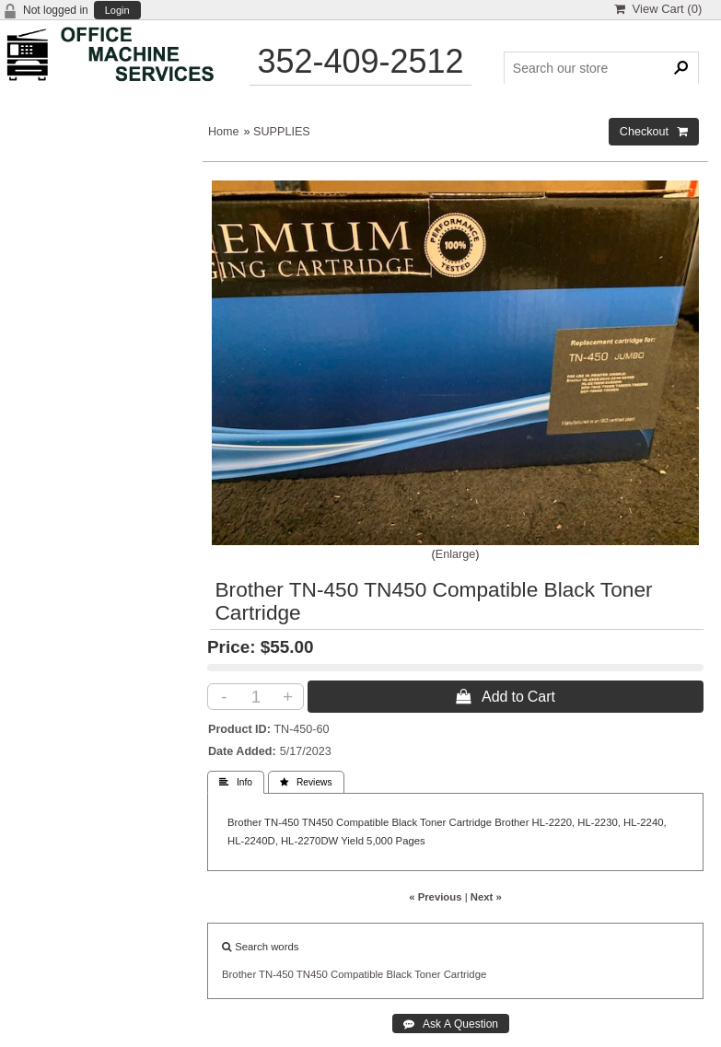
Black (399, 974)
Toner (427, 974)
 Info (235, 781)
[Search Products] (602, 68)
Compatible (357, 974)
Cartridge (465, 974)
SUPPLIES (281, 131)
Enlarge (455, 554)
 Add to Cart (505, 696)
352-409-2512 (360, 61)
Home (223, 131)
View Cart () (658, 9)
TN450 (312, 974)
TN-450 (276, 974)
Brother (239, 974)
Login (117, 11)
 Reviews (306, 781)
